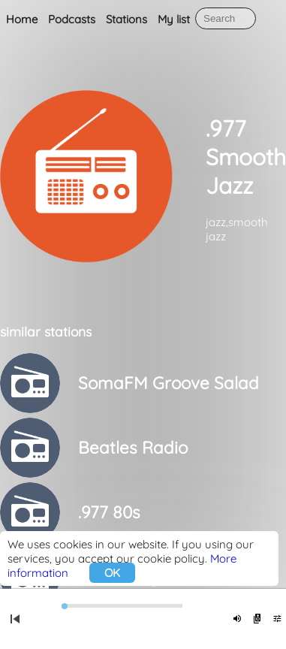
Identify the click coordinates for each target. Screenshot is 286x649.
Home (22, 19)
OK (112, 573)
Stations (126, 19)
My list (174, 19)
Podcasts (71, 19)
